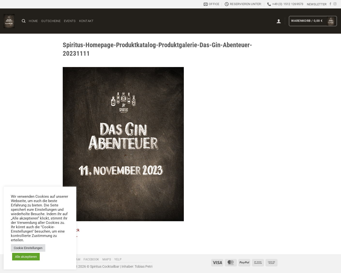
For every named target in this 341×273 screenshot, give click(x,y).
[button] (316, 4)
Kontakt (86, 21)
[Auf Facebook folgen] (330, 4)
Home (33, 21)
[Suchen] (23, 21)
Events (70, 21)
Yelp (118, 259)
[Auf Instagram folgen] (334, 4)
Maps (106, 259)
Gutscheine (51, 21)
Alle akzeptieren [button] (26, 256)
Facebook (91, 259)
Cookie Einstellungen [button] (28, 248)
